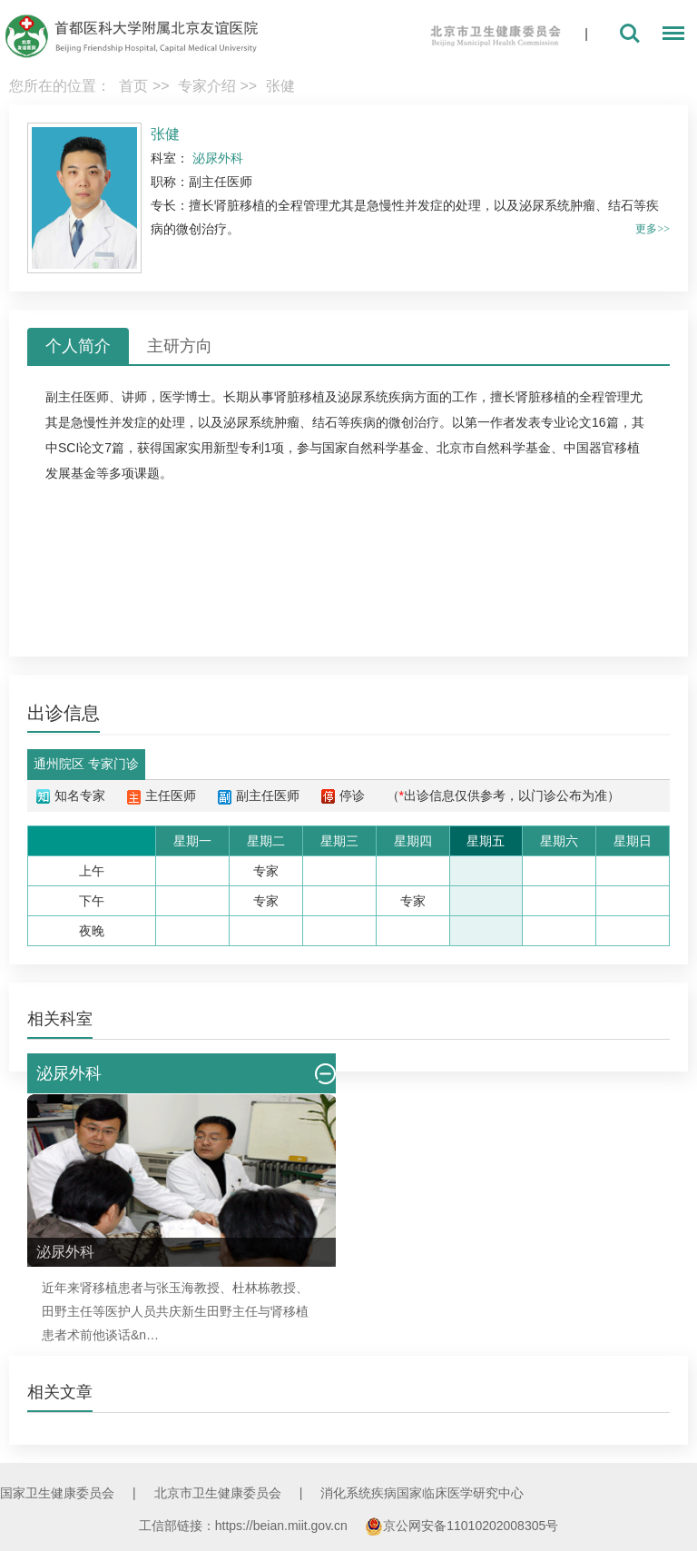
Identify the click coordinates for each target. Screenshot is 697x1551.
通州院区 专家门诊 (86, 763)
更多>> (652, 228)
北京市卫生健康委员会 (217, 1493)
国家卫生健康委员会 (57, 1493)
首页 (133, 86)
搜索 (630, 34)
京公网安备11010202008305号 (461, 1525)
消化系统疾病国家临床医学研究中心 (422, 1493)
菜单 (668, 36)
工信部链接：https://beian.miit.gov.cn (245, 1525)
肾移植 (99, 1287)
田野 (54, 1311)
